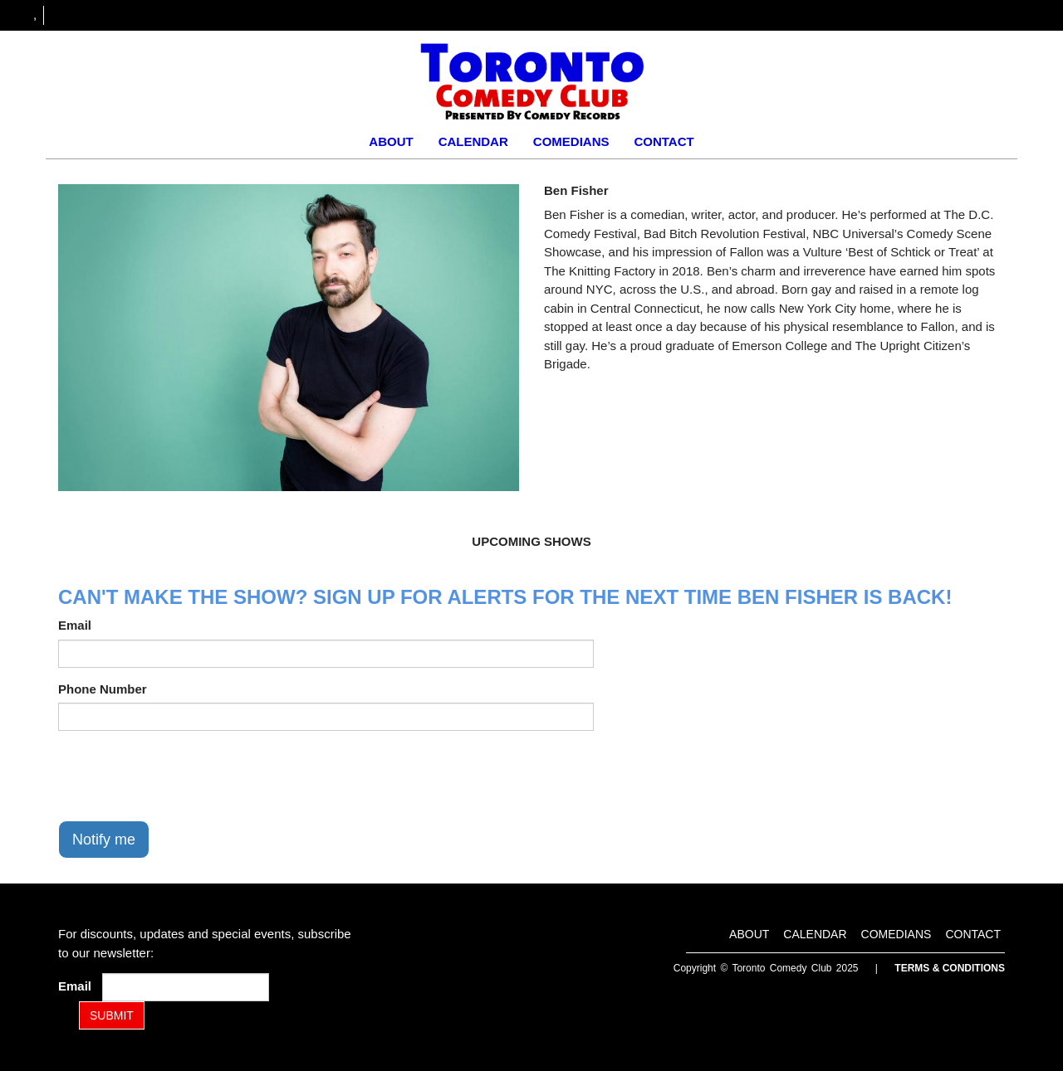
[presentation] (184, 775)
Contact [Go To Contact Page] (663, 141)
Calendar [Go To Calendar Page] (473, 141)
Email (74, 625)
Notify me (103, 839)
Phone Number (102, 689)
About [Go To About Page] (391, 141)
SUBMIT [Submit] (112, 1015)
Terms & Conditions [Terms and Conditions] (949, 968)
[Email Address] (185, 987)
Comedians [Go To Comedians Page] (571, 141)
